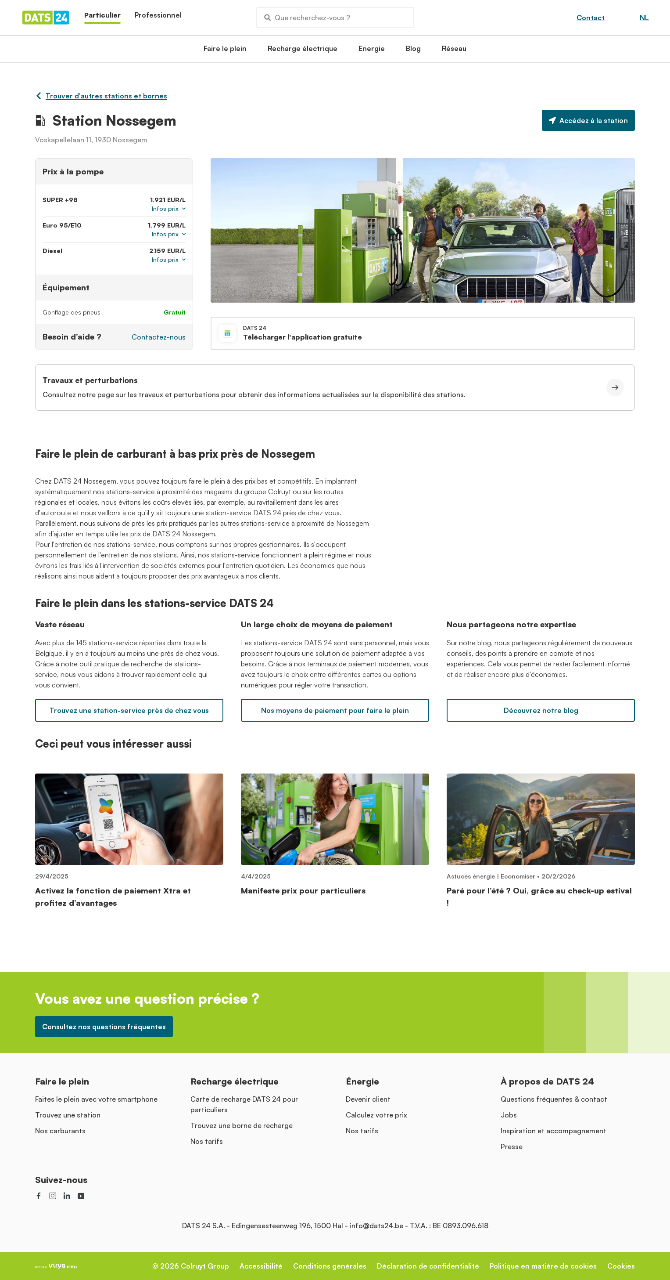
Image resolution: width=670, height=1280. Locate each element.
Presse (512, 1146)
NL (644, 17)
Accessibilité (261, 1265)
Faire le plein (225, 51)
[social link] (38, 1195)
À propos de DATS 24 (547, 1081)
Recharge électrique (302, 51)
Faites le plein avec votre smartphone (96, 1099)
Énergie (362, 1081)
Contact (591, 17)
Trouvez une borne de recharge (241, 1125)
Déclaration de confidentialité (428, 1265)
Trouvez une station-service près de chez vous (129, 710)
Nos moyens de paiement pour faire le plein (335, 710)
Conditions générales (329, 1265)
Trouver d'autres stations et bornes (101, 95)
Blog (413, 51)
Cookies (621, 1265)
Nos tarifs (206, 1141)
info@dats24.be (376, 1225)
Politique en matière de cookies (543, 1265)
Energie (371, 51)
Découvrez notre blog (541, 710)
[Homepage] (45, 17)
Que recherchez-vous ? (307, 17)
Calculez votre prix (376, 1114)
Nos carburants (60, 1130)
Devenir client (368, 1099)
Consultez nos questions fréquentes (104, 1026)
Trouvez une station (67, 1114)
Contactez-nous (159, 337)
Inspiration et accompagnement (553, 1130)
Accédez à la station (588, 120)
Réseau (454, 51)
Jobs (509, 1114)
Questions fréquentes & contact (554, 1099)
